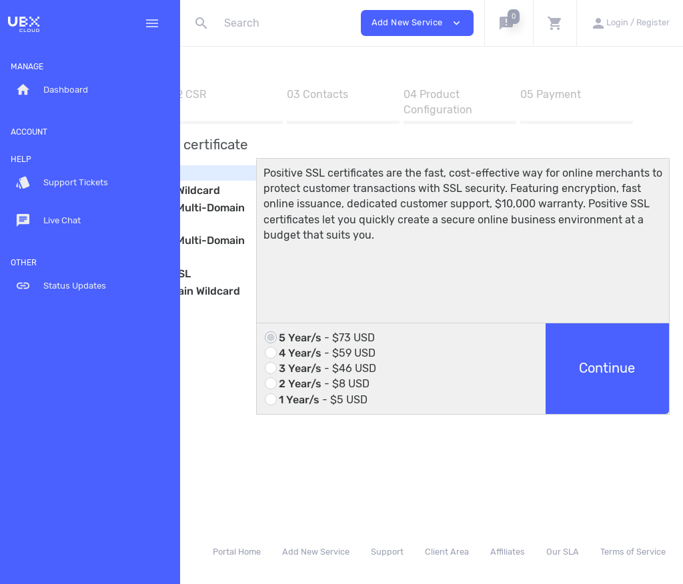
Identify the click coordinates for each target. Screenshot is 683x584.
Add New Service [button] (417, 23)
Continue (621, 413)
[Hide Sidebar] (152, 23)
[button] (508, 23)
